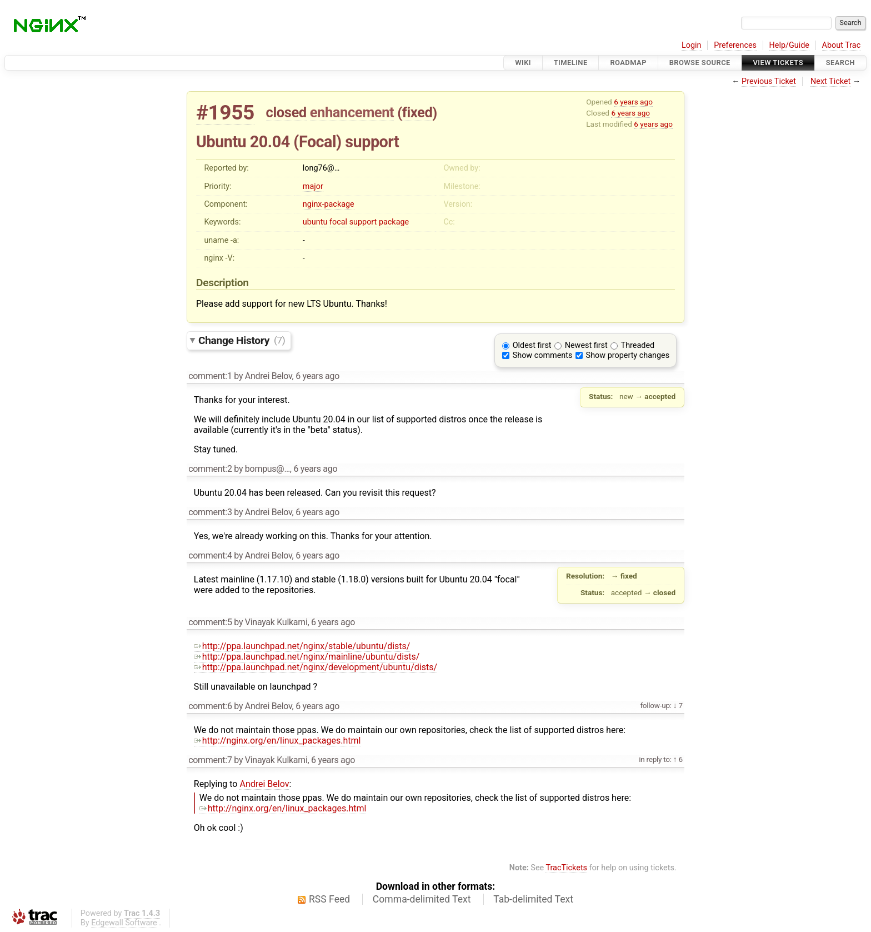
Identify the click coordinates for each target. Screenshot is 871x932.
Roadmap (628, 62)
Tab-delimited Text (533, 899)
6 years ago (633, 101)
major (313, 186)
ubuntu (315, 222)
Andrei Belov (264, 784)
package (394, 222)
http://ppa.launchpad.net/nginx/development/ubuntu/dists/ (315, 667)
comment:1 (210, 376)
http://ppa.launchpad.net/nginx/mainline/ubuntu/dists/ (307, 656)
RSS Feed (329, 899)
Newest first (586, 345)
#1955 (225, 112)
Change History (241, 339)
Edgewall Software (124, 923)
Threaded (638, 345)
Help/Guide (789, 45)
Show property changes (627, 355)
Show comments (543, 355)
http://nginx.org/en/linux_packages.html (277, 740)
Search (840, 62)
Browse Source (699, 62)
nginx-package (328, 204)
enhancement (352, 112)
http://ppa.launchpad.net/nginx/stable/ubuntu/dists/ (302, 646)
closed (286, 112)
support (363, 222)
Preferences (735, 45)
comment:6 (210, 706)
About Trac (841, 45)
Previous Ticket (769, 81)
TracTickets (566, 868)
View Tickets (778, 62)
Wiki (523, 62)
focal (338, 222)
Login (692, 45)
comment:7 (210, 760)
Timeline (571, 62)
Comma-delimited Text (422, 899)
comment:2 (210, 468)
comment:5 (210, 622)
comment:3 (210, 512)
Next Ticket (830, 81)
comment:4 (210, 555)
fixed (417, 112)
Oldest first (532, 345)
